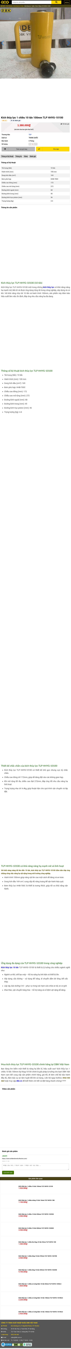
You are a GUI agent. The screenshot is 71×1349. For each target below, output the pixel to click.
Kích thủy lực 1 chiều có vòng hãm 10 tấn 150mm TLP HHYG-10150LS (41, 1313)
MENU (67, 2)
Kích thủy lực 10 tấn (18, 6)
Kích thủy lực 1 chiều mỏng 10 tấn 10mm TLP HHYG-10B (37, 1201)
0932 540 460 (15, 1335)
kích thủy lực (48, 287)
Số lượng (5, 144)
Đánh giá (33, 156)
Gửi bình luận (8, 1173)
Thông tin (18, 156)
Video (26, 156)
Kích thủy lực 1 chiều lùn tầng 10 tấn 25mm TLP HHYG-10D (37, 1243)
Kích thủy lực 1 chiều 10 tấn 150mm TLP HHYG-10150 (36, 1187)
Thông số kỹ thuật (7, 156)
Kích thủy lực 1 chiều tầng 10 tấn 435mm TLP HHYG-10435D (38, 1271)
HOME (3, 6)
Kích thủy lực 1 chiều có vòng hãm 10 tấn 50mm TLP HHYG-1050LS (40, 1285)
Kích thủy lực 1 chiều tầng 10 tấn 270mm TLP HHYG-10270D (38, 1257)
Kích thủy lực (9, 6)
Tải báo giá (65, 124)
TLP (30, 134)
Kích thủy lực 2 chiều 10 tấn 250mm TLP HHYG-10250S (36, 1215)
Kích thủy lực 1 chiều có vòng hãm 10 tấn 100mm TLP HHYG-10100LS (41, 1299)
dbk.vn (19, 1081)
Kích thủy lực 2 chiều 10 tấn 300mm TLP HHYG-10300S (36, 1229)
